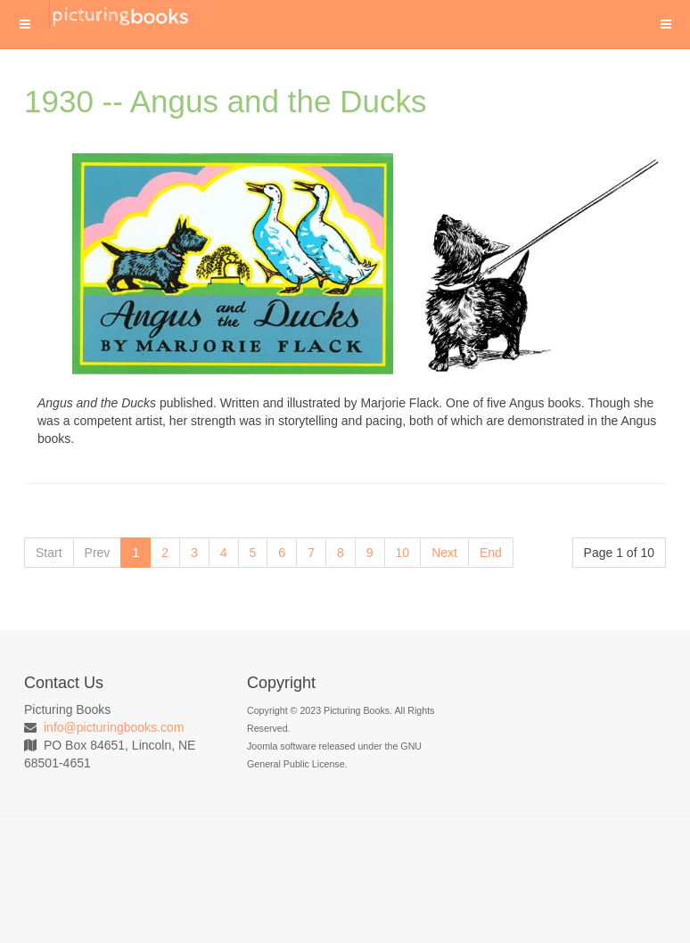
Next (444, 552)
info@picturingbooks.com (114, 727)
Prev (98, 552)
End (491, 552)
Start (49, 552)
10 (403, 552)
